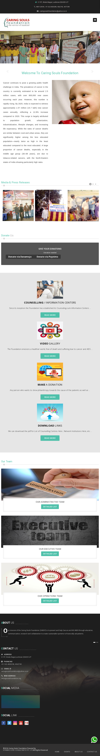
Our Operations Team (50, 596)
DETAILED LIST (50, 506)
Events (67, 752)
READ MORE (50, 315)
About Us (78, 752)
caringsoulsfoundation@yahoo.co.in (14, 671)
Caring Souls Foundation (20, 701)
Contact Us (92, 752)
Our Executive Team (50, 549)
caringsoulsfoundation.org (11, 678)
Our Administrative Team (50, 501)
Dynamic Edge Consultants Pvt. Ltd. (18, 750)
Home (57, 752)
